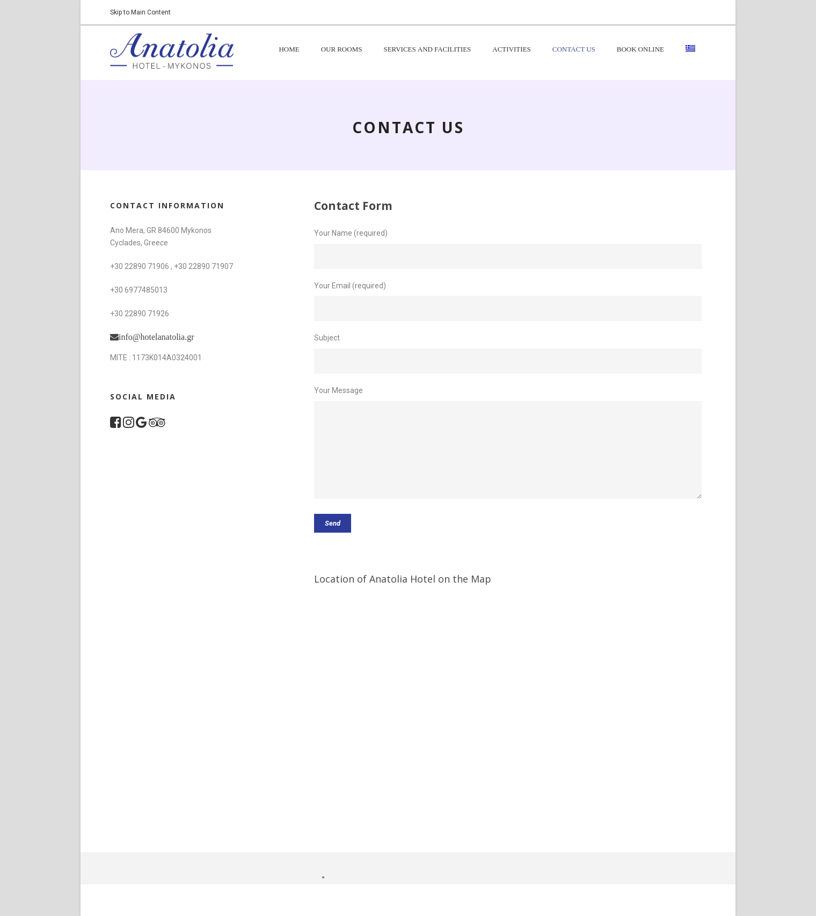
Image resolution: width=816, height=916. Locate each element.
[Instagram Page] (128, 424)
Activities (511, 50)
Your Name (334, 233)
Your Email (332, 285)
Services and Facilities (427, 50)
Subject (327, 337)
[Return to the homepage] (172, 50)
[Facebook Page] (115, 424)
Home (289, 50)
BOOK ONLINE (640, 50)
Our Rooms (341, 50)
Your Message (338, 390)
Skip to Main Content (140, 12)
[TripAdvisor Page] (157, 424)
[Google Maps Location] (141, 424)
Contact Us (573, 50)
